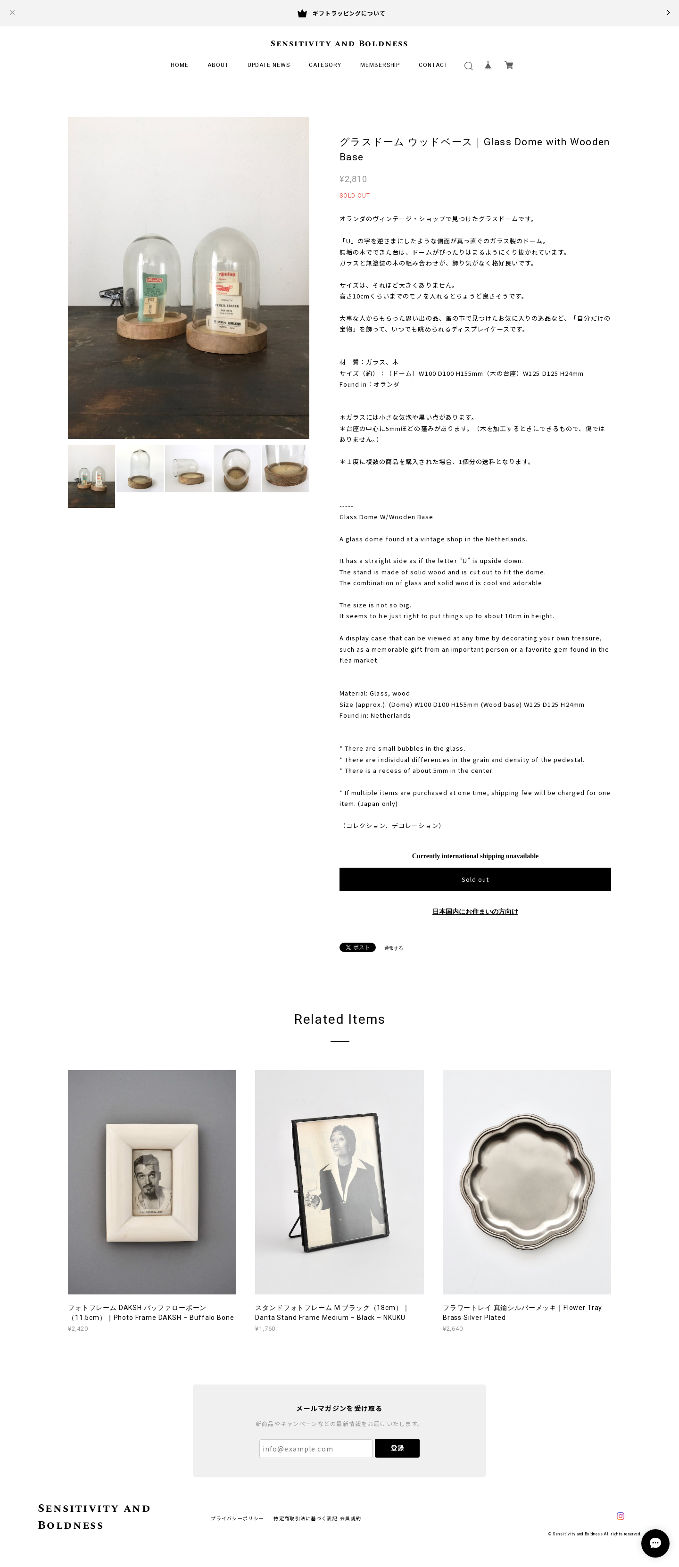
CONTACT (433, 65)
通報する (393, 948)
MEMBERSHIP (380, 65)
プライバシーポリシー (237, 1518)
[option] (188, 278)
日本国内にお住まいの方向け (475, 911)
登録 (397, 1447)
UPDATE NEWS (269, 65)
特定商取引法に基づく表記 (305, 1518)
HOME (180, 65)
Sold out (475, 879)
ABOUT (218, 65)
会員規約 (350, 1518)
